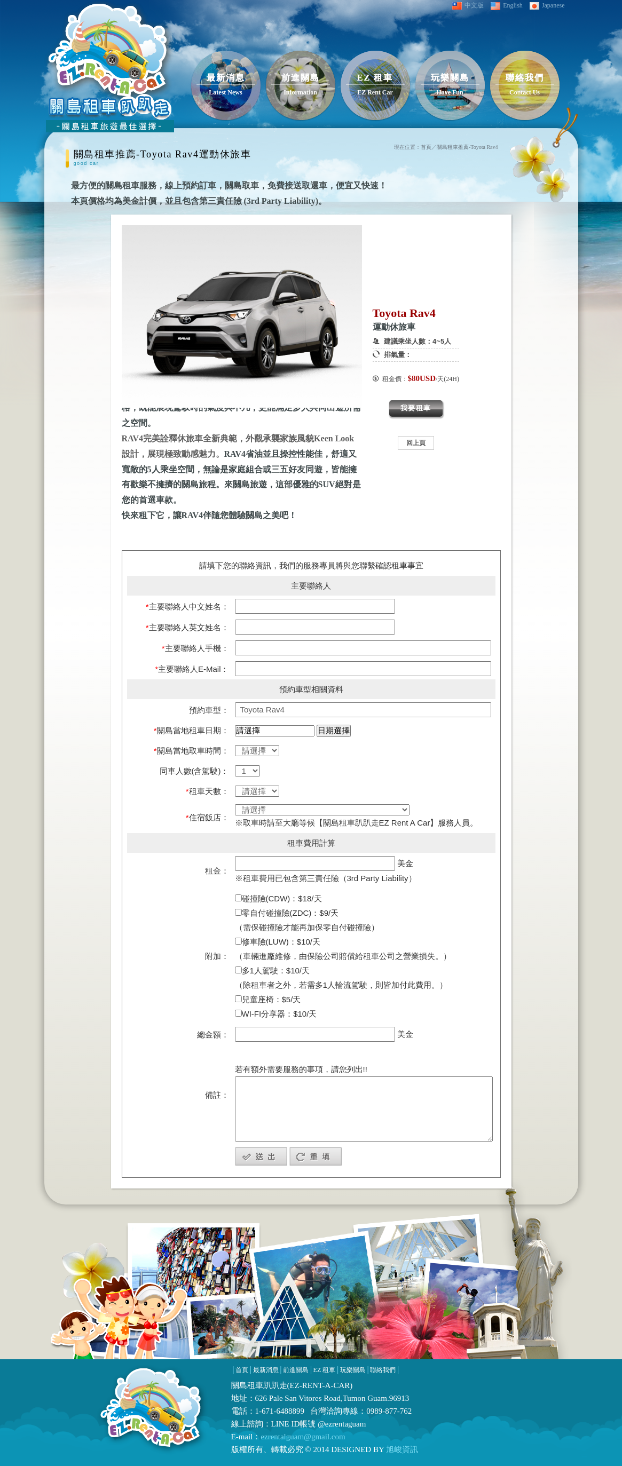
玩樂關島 (353, 1370)
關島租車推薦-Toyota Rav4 (467, 147)
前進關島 (296, 1370)
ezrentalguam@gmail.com (303, 1436)
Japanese (547, 6)
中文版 (468, 6)
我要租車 (415, 408)
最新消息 (266, 1370)
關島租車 (247, 1385)
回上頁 (416, 443)
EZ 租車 (324, 1370)
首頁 (426, 147)
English (507, 6)
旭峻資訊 (401, 1449)
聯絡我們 (383, 1370)
